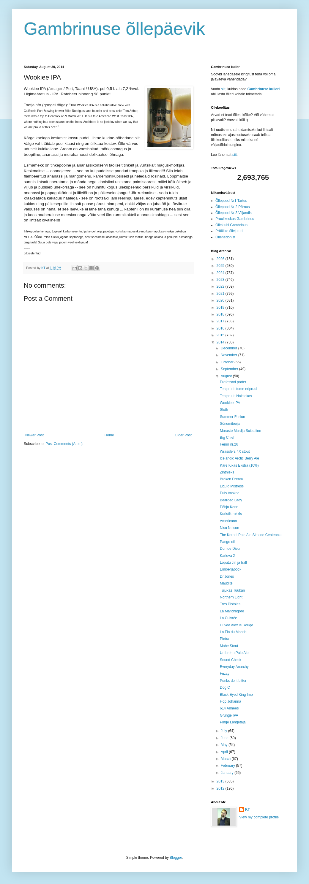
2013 (221, 781)
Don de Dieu (230, 548)
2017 (221, 321)
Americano (228, 521)
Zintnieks (227, 472)
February (228, 765)
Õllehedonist (225, 237)
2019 (221, 307)
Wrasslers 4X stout (235, 451)
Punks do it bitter (233, 681)
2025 (221, 266)
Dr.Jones (227, 576)
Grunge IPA (229, 715)
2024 (221, 273)
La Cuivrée (228, 618)
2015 (221, 335)
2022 (221, 286)
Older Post (183, 435)
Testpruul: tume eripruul (238, 389)
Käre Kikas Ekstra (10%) (239, 465)
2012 (221, 788)
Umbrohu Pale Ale (234, 653)
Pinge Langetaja (233, 722)
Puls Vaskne (229, 493)
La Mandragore (232, 611)
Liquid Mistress (232, 486)
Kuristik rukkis (231, 514)
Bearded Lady (231, 500)
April (225, 752)
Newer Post (34, 435)
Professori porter (233, 382)
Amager (55, 88)
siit (223, 89)
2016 (221, 328)
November (229, 355)
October (227, 362)
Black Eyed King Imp (236, 695)
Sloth (224, 410)
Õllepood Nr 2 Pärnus (232, 207)
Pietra (224, 639)
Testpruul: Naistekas (236, 396)
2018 (221, 314)
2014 (221, 342)
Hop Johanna (230, 701)
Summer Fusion (232, 417)
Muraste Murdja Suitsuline (240, 431)
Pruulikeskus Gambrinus (234, 219)
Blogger (176, 858)
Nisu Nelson (229, 528)
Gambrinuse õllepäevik (114, 29)
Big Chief (227, 437)
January (227, 773)
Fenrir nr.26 (229, 444)
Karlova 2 (227, 556)
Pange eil (227, 542)
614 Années (229, 708)
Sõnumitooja (230, 424)
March (226, 759)
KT (247, 809)
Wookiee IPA (230, 403)
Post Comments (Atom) (64, 444)
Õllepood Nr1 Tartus (231, 201)
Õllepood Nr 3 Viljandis (233, 213)
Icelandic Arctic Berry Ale (239, 458)
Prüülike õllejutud (228, 231)
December (229, 348)
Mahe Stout (229, 646)
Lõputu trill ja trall (233, 562)
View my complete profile (259, 817)
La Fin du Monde (233, 632)
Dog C (225, 687)
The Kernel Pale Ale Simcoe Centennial (251, 535)
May (224, 745)
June (225, 738)
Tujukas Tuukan (232, 590)
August (227, 376)
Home (109, 435)
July (224, 731)
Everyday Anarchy (234, 667)
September (230, 369)
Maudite (226, 583)
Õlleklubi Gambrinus (231, 225)
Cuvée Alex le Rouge (236, 625)
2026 (221, 259)
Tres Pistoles (230, 604)
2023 (221, 280)
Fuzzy (224, 673)
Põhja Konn (229, 507)
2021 (221, 294)
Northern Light (231, 597)
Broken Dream (231, 479)
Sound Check (230, 660)
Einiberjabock (230, 569)
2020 (221, 300)
